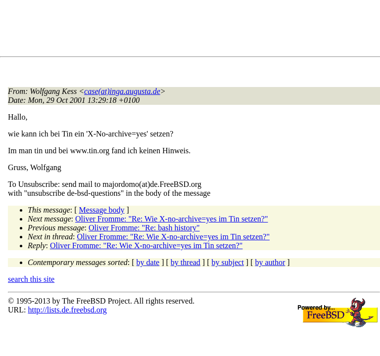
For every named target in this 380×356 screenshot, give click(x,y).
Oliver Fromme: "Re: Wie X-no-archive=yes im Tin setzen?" (171, 219)
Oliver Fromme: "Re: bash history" (144, 227)
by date (148, 262)
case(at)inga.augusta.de (122, 91)
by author (270, 262)
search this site (31, 279)
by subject (228, 262)
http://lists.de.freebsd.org (67, 310)
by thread (185, 262)
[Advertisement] (188, 30)
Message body (102, 210)
